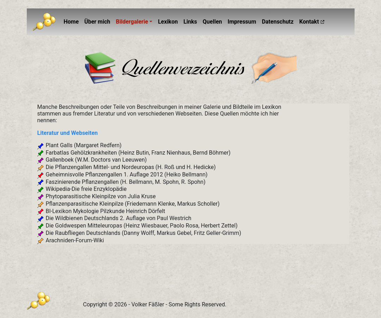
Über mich (97, 21)
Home (73, 21)
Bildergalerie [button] (132, 21)
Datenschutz (278, 21)
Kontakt (309, 21)
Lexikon (168, 21)
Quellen (212, 21)
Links (190, 21)
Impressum (242, 21)
